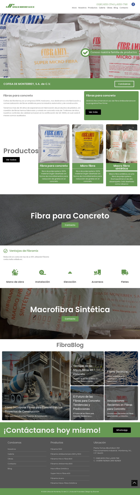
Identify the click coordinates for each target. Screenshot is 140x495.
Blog (116, 8)
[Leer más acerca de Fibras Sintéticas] (121, 368)
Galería (102, 8)
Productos (92, 8)
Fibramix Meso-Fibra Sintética (64, 483)
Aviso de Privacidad (77, 492)
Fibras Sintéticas (117, 371)
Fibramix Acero (57, 478)
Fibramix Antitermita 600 (61, 464)
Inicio (74, 8)
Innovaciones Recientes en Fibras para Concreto (119, 405)
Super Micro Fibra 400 (60, 473)
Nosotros (82, 8)
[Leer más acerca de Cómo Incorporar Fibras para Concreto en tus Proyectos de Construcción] (36, 385)
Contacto (124, 8)
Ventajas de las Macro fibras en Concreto (83, 370)
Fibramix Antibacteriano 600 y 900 (66, 454)
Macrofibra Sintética (60, 468)
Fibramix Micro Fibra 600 (61, 459)
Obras (109, 8)
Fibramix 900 (56, 449)
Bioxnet (96, 492)
